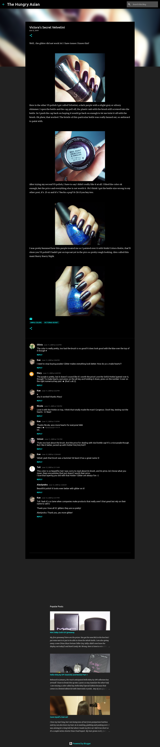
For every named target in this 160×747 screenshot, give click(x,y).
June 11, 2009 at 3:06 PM (50, 360)
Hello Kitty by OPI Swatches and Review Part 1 (69, 675)
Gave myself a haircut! (59, 717)
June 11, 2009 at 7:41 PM (53, 439)
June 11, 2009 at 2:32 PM (52, 345)
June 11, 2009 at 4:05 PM (51, 373)
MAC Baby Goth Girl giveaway (62, 632)
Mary (39, 373)
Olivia (40, 345)
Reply (39, 355)
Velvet (40, 439)
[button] (30, 35)
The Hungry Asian (23, 4)
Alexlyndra (42, 485)
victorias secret (51, 322)
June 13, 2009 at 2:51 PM (50, 498)
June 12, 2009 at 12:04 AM (51, 454)
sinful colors (36, 322)
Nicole (40, 406)
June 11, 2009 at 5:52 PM (50, 391)
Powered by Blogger (80, 743)
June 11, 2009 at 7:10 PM (50, 421)
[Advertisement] (80, 580)
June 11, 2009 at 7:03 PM (53, 406)
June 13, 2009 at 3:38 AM (57, 485)
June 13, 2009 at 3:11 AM (51, 467)
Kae (39, 360)
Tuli (39, 467)
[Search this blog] (145, 4)
